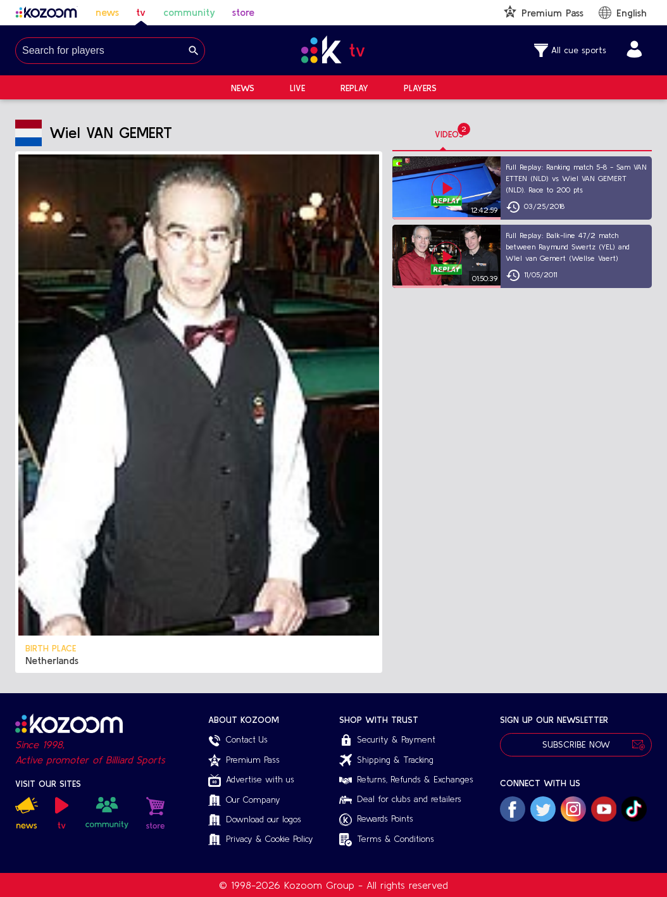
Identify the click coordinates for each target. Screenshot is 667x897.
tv (141, 12)
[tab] (449, 135)
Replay (354, 88)
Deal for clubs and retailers (400, 799)
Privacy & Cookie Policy (260, 840)
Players (420, 88)
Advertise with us (251, 780)
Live (297, 88)
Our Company (244, 800)
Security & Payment (387, 740)
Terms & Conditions (386, 839)
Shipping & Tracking (386, 760)
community (189, 12)
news (107, 12)
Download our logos (254, 820)
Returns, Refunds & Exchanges (406, 779)
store (243, 12)
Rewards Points (376, 819)
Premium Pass (244, 760)
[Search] (193, 50)
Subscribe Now (576, 745)
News (242, 88)
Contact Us (238, 740)
